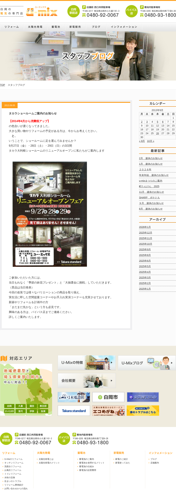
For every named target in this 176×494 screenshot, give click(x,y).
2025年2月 (145, 283)
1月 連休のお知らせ (151, 163)
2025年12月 (145, 232)
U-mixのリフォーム (13, 459)
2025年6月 (145, 260)
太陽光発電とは (46, 459)
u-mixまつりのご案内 (150, 180)
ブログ (153, 459)
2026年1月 (145, 227)
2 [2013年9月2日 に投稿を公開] (142, 121)
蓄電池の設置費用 (87, 470)
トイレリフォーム (12, 474)
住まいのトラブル (12, 481)
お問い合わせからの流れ (16, 488)
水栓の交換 (9, 477)
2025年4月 (145, 272)
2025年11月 (145, 238)
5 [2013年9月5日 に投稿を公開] (157, 121)
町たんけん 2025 (149, 186)
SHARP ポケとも (149, 197)
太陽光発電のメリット (49, 463)
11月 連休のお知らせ (151, 192)
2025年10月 (145, 243)
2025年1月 (145, 288)
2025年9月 (145, 249)
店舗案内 (154, 463)
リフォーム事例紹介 (13, 485)
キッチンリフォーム (13, 463)
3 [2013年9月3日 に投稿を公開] (147, 121)
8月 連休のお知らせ (151, 208)
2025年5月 (145, 266)
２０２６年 (145, 169)
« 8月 (142, 141)
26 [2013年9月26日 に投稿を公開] (157, 133)
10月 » (150, 141)
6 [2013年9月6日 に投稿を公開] (163, 121)
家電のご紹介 (121, 459)
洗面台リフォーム (12, 466)
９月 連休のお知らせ (151, 203)
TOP (2, 85)
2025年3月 (145, 277)
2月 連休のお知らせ (151, 158)
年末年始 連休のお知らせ (154, 175)
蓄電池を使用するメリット (92, 463)
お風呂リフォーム (12, 470)
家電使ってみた (122, 463)
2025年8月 (145, 255)
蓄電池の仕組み (86, 466)
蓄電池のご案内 (86, 459)
